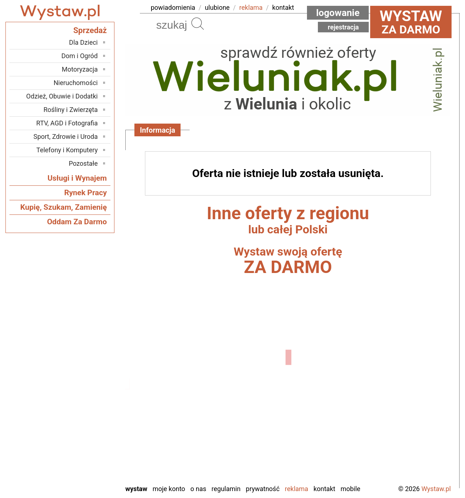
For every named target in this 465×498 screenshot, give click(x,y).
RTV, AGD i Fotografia (67, 123)
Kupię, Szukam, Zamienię (63, 207)
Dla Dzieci (83, 42)
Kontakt (324, 489)
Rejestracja (343, 27)
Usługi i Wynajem (77, 178)
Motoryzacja (80, 69)
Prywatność (263, 489)
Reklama (296, 489)
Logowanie (338, 12)
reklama (251, 7)
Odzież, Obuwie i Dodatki (62, 96)
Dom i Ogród (79, 56)
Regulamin (225, 489)
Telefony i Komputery (67, 150)
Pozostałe (83, 163)
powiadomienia (173, 7)
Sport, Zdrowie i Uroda (65, 136)
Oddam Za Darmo (77, 221)
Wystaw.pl (436, 489)
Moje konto (169, 489)
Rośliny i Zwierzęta (71, 109)
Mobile (350, 489)
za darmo (411, 21)
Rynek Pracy (85, 192)
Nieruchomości (75, 83)
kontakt (283, 7)
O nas (198, 489)
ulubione (217, 7)
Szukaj (198, 24)
